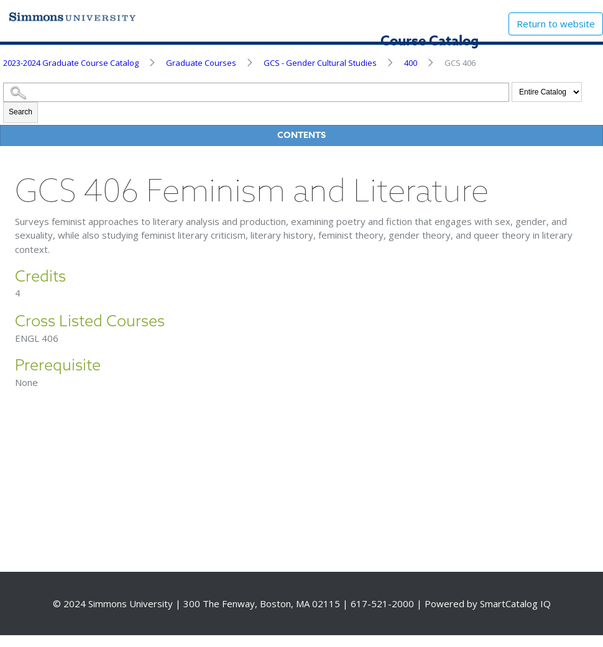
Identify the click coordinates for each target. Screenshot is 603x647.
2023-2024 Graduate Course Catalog (71, 62)
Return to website (556, 23)
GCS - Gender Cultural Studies (320, 62)
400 (410, 62)
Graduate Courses (201, 62)
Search (20, 112)
